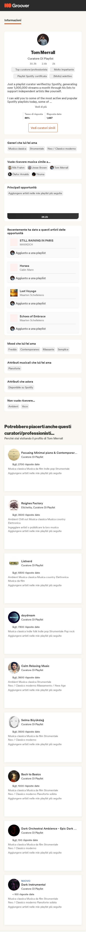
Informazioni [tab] (12, 20)
